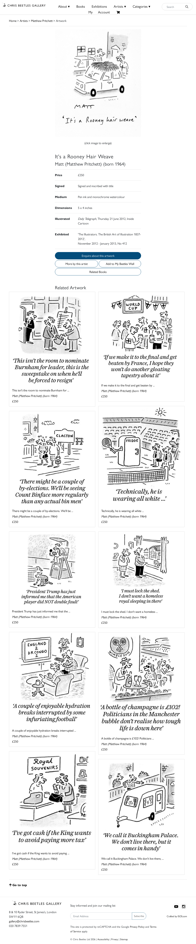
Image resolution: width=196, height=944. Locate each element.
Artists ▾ (120, 6)
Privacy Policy (137, 926)
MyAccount (99, 12)
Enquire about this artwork (98, 255)
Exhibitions (99, 6)
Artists (24, 20)
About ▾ (64, 6)
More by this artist (76, 263)
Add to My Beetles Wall (120, 263)
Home (12, 20)
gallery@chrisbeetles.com (24, 921)
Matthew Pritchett (42, 20)
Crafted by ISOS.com (177, 916)
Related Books (98, 271)
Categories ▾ (141, 6)
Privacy (114, 939)
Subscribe (139, 916)
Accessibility (103, 939)
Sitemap (124, 939)
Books (80, 6)
